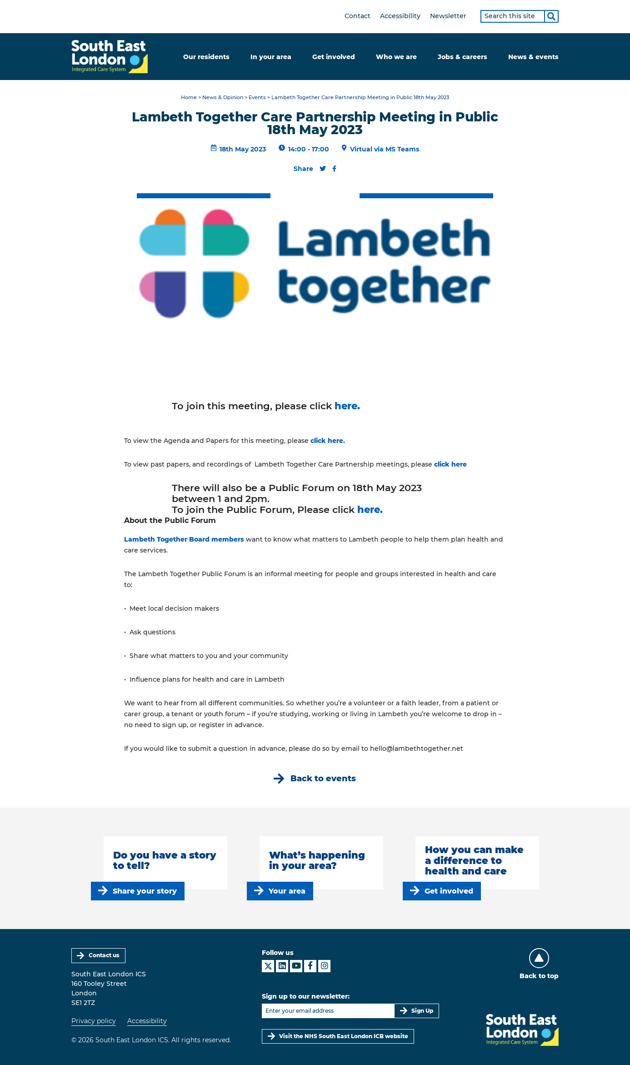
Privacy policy (93, 1021)
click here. (327, 441)
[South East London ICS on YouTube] (296, 966)
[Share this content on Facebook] (334, 168)
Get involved (333, 57)
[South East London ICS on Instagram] (324, 966)
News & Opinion (222, 97)
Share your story (145, 891)
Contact (357, 16)
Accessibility (400, 16)
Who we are (396, 57)
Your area (287, 891)
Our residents (206, 57)
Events (257, 97)
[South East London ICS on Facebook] (310, 966)
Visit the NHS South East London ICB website (343, 1036)
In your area (270, 57)
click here (450, 464)
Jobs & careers (462, 57)
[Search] (551, 16)
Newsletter (448, 16)
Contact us (104, 955)
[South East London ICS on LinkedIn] (282, 966)
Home (189, 97)
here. (347, 406)
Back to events (323, 778)
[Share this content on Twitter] (323, 168)
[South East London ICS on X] (268, 966)
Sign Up (422, 1010)
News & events (533, 57)
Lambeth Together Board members (184, 539)
